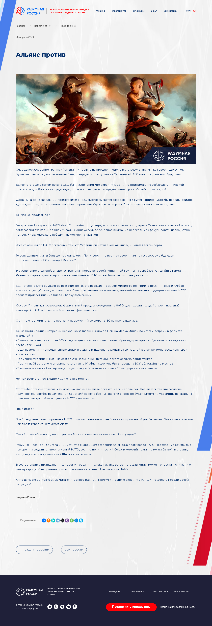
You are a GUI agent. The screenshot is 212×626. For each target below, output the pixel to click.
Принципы (138, 11)
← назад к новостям (34, 549)
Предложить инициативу (131, 607)
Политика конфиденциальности (177, 607)
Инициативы (171, 11)
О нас (154, 11)
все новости (74, 549)
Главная (100, 11)
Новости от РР (119, 11)
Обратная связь (160, 592)
